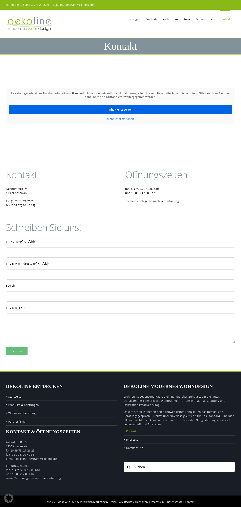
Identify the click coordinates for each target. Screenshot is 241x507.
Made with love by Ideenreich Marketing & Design (87, 501)
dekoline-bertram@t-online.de (73, 5)
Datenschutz (134, 447)
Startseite (14, 396)
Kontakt (131, 430)
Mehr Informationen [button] (120, 119)
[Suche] (129, 466)
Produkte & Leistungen (23, 404)
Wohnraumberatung (22, 412)
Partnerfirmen (17, 421)
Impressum (133, 439)
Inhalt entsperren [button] (121, 109)
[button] (8, 498)
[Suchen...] (179, 466)
